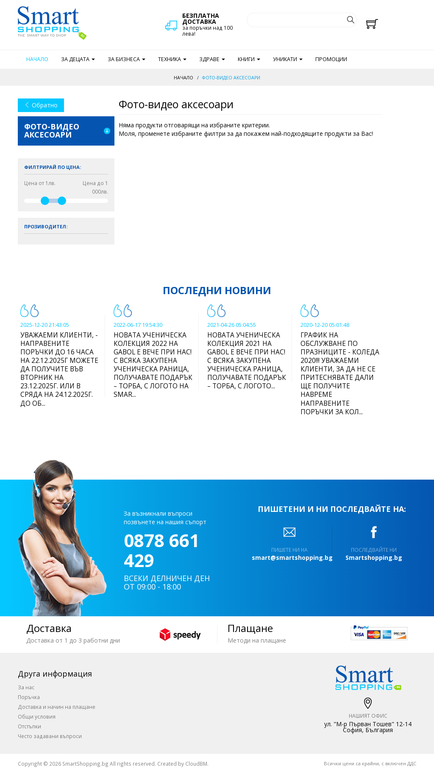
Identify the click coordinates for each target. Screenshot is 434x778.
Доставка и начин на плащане (56, 706)
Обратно (41, 105)
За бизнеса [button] (126, 59)
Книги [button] (249, 59)
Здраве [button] (212, 59)
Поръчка (29, 697)
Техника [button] (172, 59)
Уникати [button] (288, 59)
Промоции (331, 59)
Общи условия (37, 716)
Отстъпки (29, 726)
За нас (26, 687)
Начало (37, 59)
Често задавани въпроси (50, 736)
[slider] (45, 201)
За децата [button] (78, 59)
